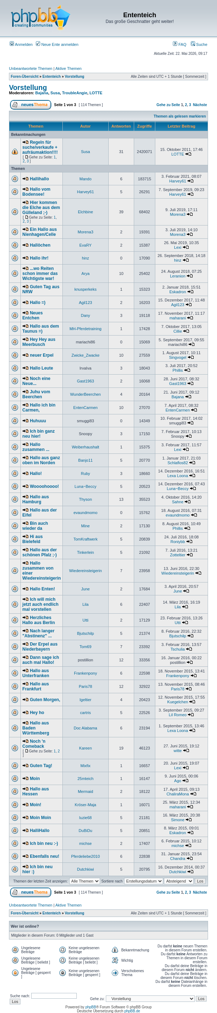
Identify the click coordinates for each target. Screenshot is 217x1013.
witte (178, 750)
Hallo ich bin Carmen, (38, 408)
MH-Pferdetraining (86, 329)
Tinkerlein (85, 552)
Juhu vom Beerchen (36, 394)
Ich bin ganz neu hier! (38, 434)
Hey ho (37, 712)
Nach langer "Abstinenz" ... (38, 633)
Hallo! (36, 473)
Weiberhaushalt (85, 447)
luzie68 (85, 817)
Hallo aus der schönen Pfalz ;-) (39, 552)
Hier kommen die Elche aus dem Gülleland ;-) (41, 207)
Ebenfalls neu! (44, 856)
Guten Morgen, (45, 699)
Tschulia (177, 649)
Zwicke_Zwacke (85, 355)
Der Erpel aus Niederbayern (39, 647)
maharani (177, 318)
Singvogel (177, 357)
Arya (85, 273)
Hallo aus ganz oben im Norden (41, 460)
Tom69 (85, 647)
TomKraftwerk (86, 539)
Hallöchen (40, 245)
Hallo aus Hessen (35, 791)
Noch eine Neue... (36, 381)
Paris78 (85, 686)
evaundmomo (86, 512)
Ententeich (51, 77)
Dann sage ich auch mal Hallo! (40, 660)
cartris (85, 712)
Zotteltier (177, 555)
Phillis (178, 370)
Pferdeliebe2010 (85, 856)
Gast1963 (85, 381)
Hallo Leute (41, 368)
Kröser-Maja (85, 805)
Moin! (35, 804)
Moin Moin (40, 817)
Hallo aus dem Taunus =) (40, 329)
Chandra (177, 858)
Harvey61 (177, 181)
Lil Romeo (178, 715)
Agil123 (85, 302)
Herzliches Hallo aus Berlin (38, 620)
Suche (199, 44)
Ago (177, 781)
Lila (85, 604)
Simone (177, 820)
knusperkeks (85, 289)
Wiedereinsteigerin (85, 571)
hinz (85, 258)
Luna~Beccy (85, 486)
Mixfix (85, 766)
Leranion (177, 276)
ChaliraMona (177, 794)
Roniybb (177, 541)
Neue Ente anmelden (57, 44)
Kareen (85, 748)
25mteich (85, 778)
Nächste (200, 105)
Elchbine (85, 212)
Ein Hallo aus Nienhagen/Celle (39, 232)
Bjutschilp (85, 633)
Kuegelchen (177, 702)
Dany (85, 315)
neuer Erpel (41, 355)
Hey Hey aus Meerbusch (38, 342)
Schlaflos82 (178, 463)
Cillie (177, 331)
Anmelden (21, 44)
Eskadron (177, 292)
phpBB (90, 1007)
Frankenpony (85, 673)
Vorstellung (74, 77)
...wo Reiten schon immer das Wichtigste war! (40, 273)
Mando (85, 179)
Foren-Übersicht (24, 77)
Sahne (177, 502)
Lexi (177, 247)
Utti (85, 620)
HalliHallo (39, 830)
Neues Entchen (32, 315)
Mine (85, 526)
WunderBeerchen (85, 394)
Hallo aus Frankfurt (35, 686)
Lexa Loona (178, 476)
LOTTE (95, 93)
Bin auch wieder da (35, 526)
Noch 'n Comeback (33, 744)
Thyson (85, 499)
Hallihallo (39, 178)
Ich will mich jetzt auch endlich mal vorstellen (40, 604)
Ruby (85, 473)
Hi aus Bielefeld (32, 539)
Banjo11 (85, 460)
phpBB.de (132, 1011)
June (85, 589)
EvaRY (85, 245)
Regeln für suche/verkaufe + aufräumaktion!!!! (40, 147)
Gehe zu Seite (168, 105)
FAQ (179, 44)
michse (85, 843)
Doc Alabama (85, 728)
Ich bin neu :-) (44, 843)
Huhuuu (38, 420)
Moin (35, 778)
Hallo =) (38, 302)
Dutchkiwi (85, 869)
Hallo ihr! (39, 258)
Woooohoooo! (44, 486)
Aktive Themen (68, 68)
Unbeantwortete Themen (30, 68)
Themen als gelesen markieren (180, 116)
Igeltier (85, 700)
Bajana (41, 93)
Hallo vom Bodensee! (36, 192)
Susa (55, 93)
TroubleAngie (74, 93)
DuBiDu (85, 830)
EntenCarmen (85, 407)
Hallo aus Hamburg (35, 499)
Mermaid (85, 791)
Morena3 (177, 214)
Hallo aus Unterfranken (35, 673)
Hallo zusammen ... (35, 447)
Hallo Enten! (42, 588)
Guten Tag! (41, 765)
